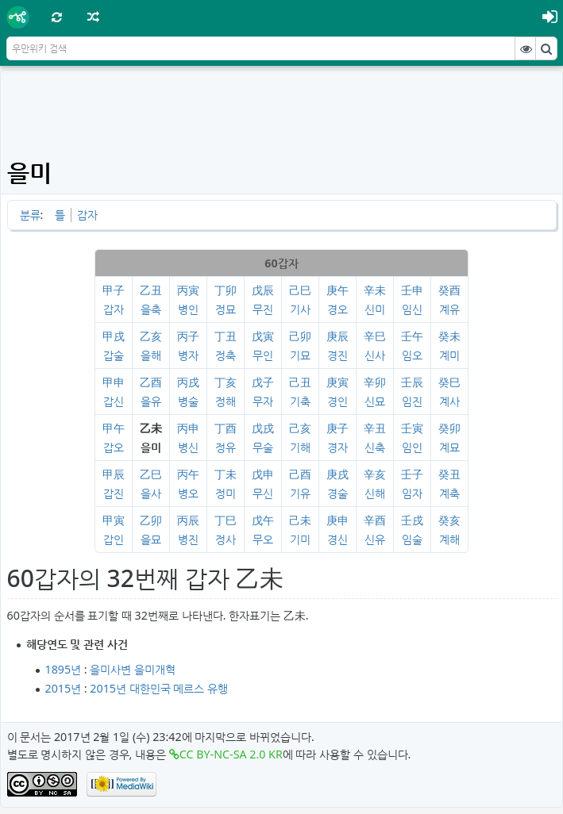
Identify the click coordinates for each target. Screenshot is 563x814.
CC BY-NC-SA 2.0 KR (231, 754)
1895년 (63, 669)
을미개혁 (154, 669)
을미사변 (110, 669)
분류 (30, 214)
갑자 (87, 214)
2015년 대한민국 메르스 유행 (159, 688)
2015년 (63, 688)
